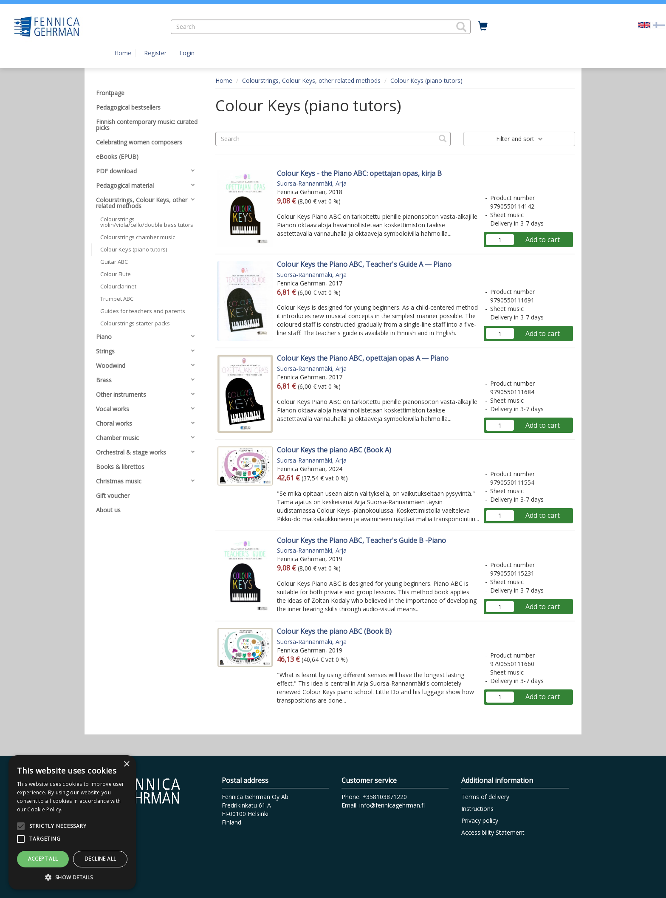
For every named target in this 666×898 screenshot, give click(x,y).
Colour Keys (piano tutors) (426, 80)
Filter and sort (519, 139)
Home (122, 53)
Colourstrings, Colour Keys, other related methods (311, 80)
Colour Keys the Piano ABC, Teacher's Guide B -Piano (361, 540)
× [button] (126, 764)
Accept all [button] (43, 858)
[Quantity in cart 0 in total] (483, 26)
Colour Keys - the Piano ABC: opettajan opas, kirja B (359, 173)
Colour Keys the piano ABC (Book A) (334, 450)
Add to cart (542, 239)
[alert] (72, 822)
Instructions (477, 809)
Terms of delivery (485, 797)
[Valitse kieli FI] (659, 24)
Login (187, 53)
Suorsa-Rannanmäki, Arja (312, 183)
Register (155, 53)
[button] (461, 27)
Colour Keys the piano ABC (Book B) (334, 631)
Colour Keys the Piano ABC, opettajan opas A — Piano (363, 358)
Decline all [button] (100, 858)
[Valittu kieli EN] (644, 24)
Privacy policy (479, 820)
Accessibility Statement (493, 832)
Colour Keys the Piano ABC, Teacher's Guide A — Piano (364, 264)
